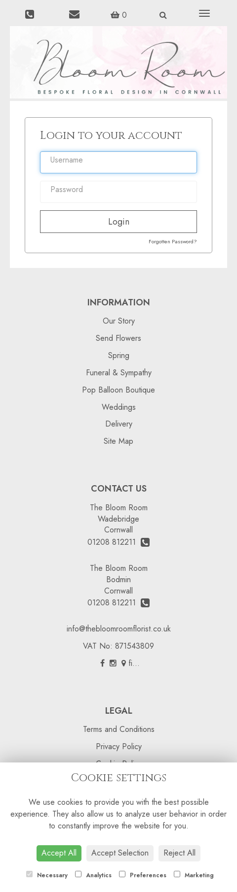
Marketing (194, 875)
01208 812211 (118, 542)
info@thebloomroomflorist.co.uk (119, 628)
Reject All (179, 853)
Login (118, 221)
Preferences (142, 875)
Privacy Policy (119, 746)
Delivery (118, 423)
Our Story (119, 321)
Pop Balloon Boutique (118, 390)
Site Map (118, 441)
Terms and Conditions (119, 729)
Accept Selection (120, 853)
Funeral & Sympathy (119, 372)
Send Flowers (118, 338)
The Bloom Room (119, 507)
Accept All (59, 853)
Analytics (93, 875)
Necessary (47, 875)
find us (136, 663)
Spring (118, 355)
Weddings (119, 407)
